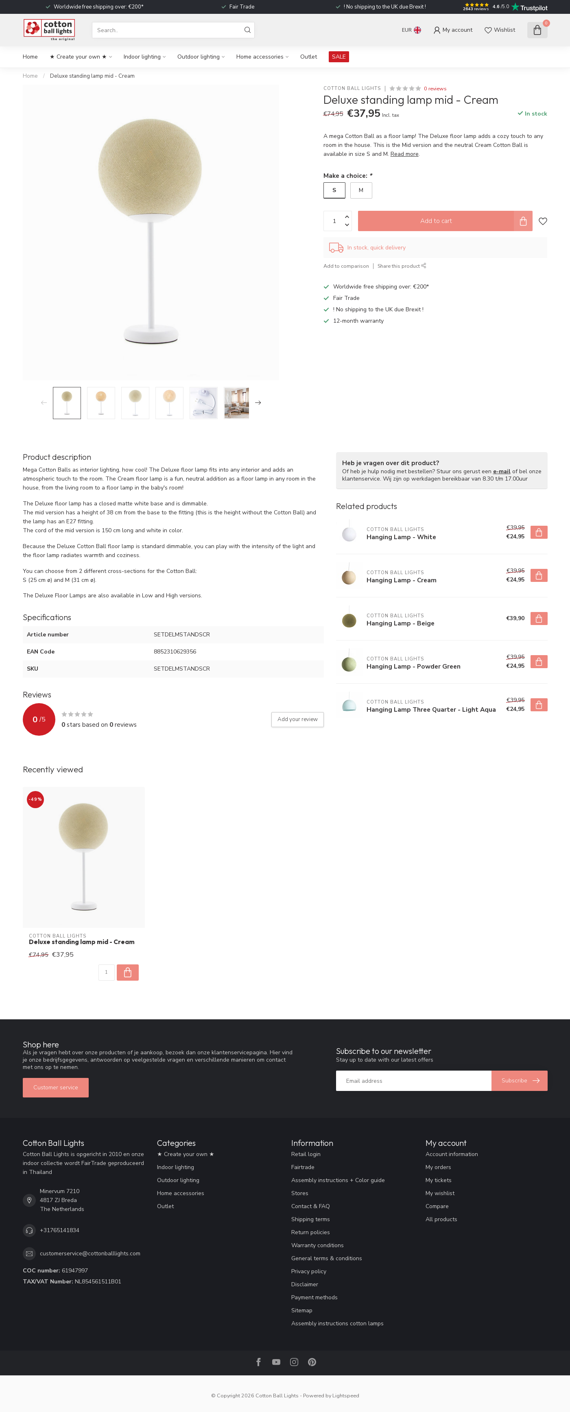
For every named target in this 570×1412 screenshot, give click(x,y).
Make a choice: (347, 175)
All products (441, 1219)
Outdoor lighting (198, 57)
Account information (452, 1154)
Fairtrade (302, 1167)
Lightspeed (345, 1395)
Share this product (402, 265)
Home (30, 57)
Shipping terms (310, 1219)
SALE (339, 57)
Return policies (310, 1232)
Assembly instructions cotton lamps (337, 1323)
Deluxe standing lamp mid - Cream (92, 76)
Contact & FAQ (310, 1206)
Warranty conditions (317, 1245)
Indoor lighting (142, 57)
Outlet (308, 57)
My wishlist (440, 1193)
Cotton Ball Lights (352, 88)
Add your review (297, 719)
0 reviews (435, 88)
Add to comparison (346, 265)
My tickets (439, 1180)
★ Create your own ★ (78, 57)
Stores (299, 1193)
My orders (438, 1167)
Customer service (55, 1087)
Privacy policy (308, 1271)
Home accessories (260, 57)
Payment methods (314, 1297)
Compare (437, 1206)
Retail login (306, 1154)
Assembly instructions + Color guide (338, 1180)
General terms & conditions (326, 1258)
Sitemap (301, 1310)
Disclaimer (304, 1284)
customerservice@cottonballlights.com (90, 1253)
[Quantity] (106, 972)
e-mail (502, 471)
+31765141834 (59, 1230)
